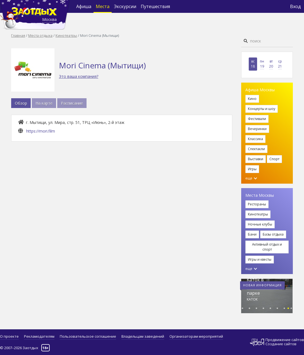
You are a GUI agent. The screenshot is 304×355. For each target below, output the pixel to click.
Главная (18, 35)
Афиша (83, 6)
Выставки (255, 159)
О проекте (9, 336)
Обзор (21, 103)
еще (251, 178)
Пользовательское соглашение (88, 336)
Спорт (274, 159)
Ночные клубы (260, 224)
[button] (242, 307)
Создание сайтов (280, 343)
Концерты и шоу (261, 108)
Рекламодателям (39, 336)
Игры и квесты (259, 259)
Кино (252, 98)
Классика (255, 138)
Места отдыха (40, 35)
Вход (295, 6)
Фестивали (257, 118)
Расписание (72, 103)
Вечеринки (257, 128)
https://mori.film (40, 131)
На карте (43, 103)
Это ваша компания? (78, 76)
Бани (252, 234)
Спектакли (256, 149)
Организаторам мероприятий (196, 336)
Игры (252, 169)
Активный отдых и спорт (267, 247)
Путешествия (155, 6)
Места (102, 6)
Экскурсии (125, 6)
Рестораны (257, 204)
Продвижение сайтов (284, 340)
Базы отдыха (273, 234)
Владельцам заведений (142, 336)
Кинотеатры (66, 35)
